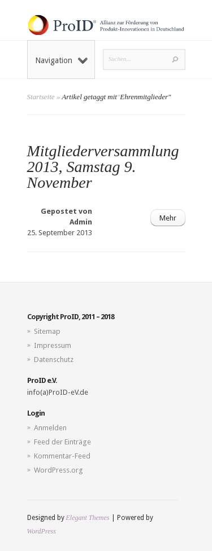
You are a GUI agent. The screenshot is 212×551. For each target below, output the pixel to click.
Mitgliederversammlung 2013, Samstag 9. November (103, 166)
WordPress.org (58, 470)
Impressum (52, 345)
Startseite (41, 96)
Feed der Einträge (62, 442)
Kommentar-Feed (62, 456)
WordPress (41, 531)
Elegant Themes (88, 518)
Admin (81, 222)
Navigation (61, 60)
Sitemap (47, 331)
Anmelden (50, 428)
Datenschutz (53, 359)
